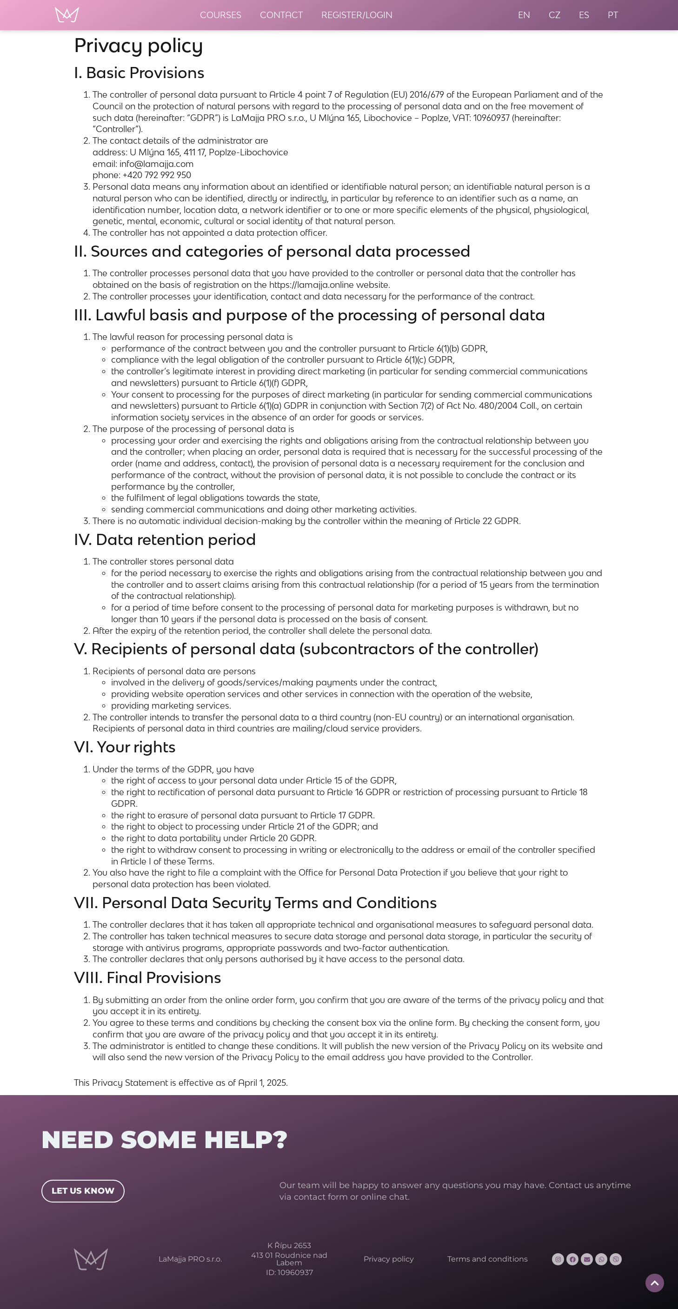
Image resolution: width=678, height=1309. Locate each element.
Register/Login (356, 15)
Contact (281, 15)
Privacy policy (389, 1259)
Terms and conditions (487, 1259)
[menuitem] (524, 15)
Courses (220, 15)
